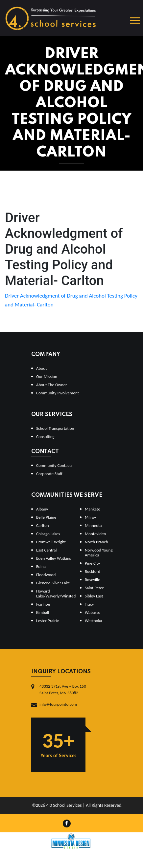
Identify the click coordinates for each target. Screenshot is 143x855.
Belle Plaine (46, 517)
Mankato (92, 509)
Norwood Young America (99, 552)
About (41, 368)
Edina (41, 566)
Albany (42, 509)
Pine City (92, 563)
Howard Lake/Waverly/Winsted (55, 593)
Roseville (92, 579)
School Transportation (55, 428)
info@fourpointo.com (58, 704)
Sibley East (94, 596)
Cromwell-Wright (51, 541)
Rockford (92, 571)
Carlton (42, 525)
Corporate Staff (49, 473)
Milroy (90, 517)
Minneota (93, 525)
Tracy (89, 604)
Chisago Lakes (48, 533)
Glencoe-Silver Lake (53, 582)
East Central (46, 550)
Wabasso (92, 612)
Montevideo (95, 533)
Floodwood (46, 574)
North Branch (96, 541)
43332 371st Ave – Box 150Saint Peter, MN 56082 (62, 689)
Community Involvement (57, 392)
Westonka (93, 620)
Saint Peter (94, 587)
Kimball (42, 612)
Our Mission (46, 376)
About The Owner (51, 384)
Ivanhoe (43, 604)
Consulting (45, 436)
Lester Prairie (47, 620)
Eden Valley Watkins (53, 558)
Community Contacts (54, 465)
